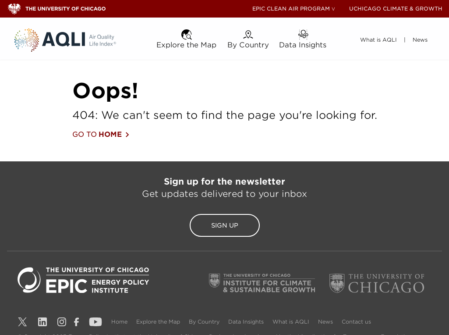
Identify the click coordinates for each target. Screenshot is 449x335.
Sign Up (224, 225)
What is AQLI (291, 321)
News (326, 321)
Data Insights (246, 321)
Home (120, 321)
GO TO (100, 134)
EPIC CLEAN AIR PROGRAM (291, 8)
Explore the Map (159, 321)
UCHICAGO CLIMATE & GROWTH (395, 8)
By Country (205, 321)
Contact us (356, 321)
